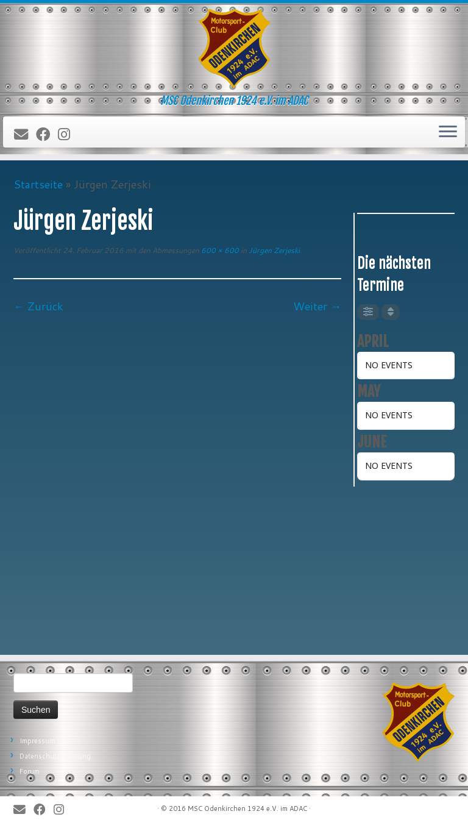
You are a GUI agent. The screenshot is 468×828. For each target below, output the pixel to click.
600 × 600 (219, 250)
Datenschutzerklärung (55, 756)
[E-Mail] (25, 134)
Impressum (37, 741)
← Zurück (38, 306)
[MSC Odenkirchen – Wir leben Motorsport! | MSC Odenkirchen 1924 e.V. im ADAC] (234, 48)
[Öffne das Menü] (448, 132)
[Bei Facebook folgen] (47, 134)
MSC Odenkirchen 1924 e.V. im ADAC (247, 808)
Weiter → (317, 306)
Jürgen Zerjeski (273, 250)
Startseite (38, 184)
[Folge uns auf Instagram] (68, 134)
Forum (30, 771)
